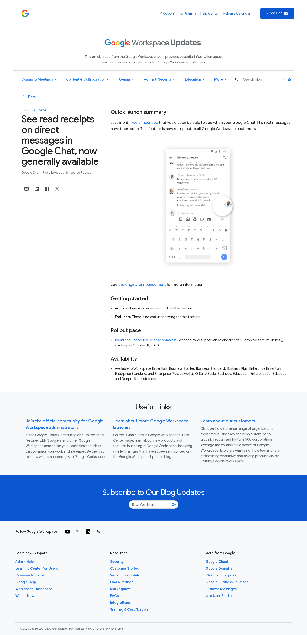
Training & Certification (129, 609)
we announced (145, 122)
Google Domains (218, 568)
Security (117, 562)
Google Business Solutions (226, 582)
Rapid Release (53, 173)
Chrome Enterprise (220, 575)
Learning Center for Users (36, 568)
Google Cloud (216, 562)
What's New (24, 596)
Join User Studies (219, 596)
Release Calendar (237, 13)
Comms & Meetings (38, 80)
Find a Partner (121, 582)
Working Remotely (125, 575)
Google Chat (30, 173)
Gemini (126, 80)
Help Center (209, 13)
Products (167, 13)
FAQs (114, 596)
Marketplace (120, 589)
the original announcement (142, 284)
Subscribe (277, 13)
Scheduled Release (78, 173)
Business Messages (221, 589)
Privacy (110, 628)
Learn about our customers (228, 421)
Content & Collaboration (87, 80)
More (220, 80)
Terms (119, 628)
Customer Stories (124, 568)
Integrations (120, 603)
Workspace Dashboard (33, 589)
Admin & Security (159, 80)
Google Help (25, 582)
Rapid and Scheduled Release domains (145, 340)
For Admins (187, 13)
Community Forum (30, 575)
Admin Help (24, 562)
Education (194, 80)
